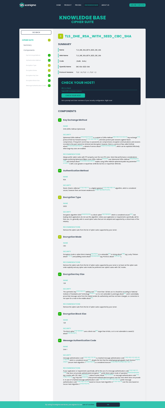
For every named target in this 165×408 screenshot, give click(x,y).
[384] (82, 214)
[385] (85, 214)
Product (68, 5)
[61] (92, 298)
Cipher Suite (36, 40)
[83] (131, 372)
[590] (114, 146)
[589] (111, 146)
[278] (96, 190)
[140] (128, 357)
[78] (103, 214)
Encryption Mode (38, 70)
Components (29, 50)
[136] (87, 357)
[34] (87, 375)
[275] (81, 187)
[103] (125, 137)
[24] (73, 333)
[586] (102, 146)
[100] (116, 137)
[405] (82, 137)
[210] (127, 362)
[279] (99, 190)
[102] (122, 137)
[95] (139, 360)
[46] (105, 375)
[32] (83, 375)
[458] (83, 377)
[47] (107, 375)
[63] (91, 256)
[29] (94, 254)
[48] (110, 375)
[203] (90, 362)
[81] (110, 214)
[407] (88, 137)
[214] (120, 381)
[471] (93, 293)
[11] (68, 256)
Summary (28, 45)
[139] (125, 357)
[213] (117, 381)
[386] (88, 214)
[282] (108, 190)
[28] (92, 254)
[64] (94, 256)
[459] (86, 377)
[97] (66, 362)
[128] (90, 139)
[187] (83, 291)
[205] (112, 362)
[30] (96, 254)
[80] (107, 214)
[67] (125, 293)
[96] (64, 362)
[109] (110, 187)
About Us (105, 5)
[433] (106, 159)
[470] (90, 293)
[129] (93, 139)
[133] (138, 137)
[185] (77, 291)
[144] (64, 360)
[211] (130, 362)
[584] (78, 146)
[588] (108, 146)
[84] (133, 372)
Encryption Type (38, 65)
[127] (87, 139)
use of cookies (88, 404)
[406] (85, 137)
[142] (134, 357)
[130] (96, 139)
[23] (71, 333)
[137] (90, 357)
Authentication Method (38, 60)
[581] (68, 146)
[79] (105, 214)
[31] (109, 254)
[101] (119, 137)
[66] (98, 256)
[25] (75, 333)
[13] (115, 256)
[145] (67, 360)
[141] (131, 357)
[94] (136, 360)
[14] (117, 256)
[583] (75, 146)
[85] (135, 372)
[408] (91, 137)
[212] (114, 381)
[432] (103, 159)
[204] (93, 362)
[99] (114, 137)
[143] (138, 357)
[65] (96, 256)
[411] (67, 163)
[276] (84, 187)
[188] (123, 254)
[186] (80, 291)
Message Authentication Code (38, 85)
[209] (124, 362)
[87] (96, 331)
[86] (138, 372)
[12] (71, 256)
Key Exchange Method (38, 55)
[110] (113, 187)
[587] (105, 146)
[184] (95, 291)
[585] (81, 146)
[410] (64, 163)
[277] (87, 187)
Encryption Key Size (38, 75)
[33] (85, 375)
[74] (100, 372)
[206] (115, 362)
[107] (104, 187)
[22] (68, 333)
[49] (112, 375)
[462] (89, 360)
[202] (86, 362)
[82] (128, 372)
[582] (71, 146)
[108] (107, 187)
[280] (102, 190)
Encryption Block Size (38, 80)
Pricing (78, 5)
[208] (121, 362)
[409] (138, 161)
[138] (94, 357)
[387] (131, 214)
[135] (84, 357)
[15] (119, 256)
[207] (118, 362)
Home (58, 5)
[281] (105, 190)
